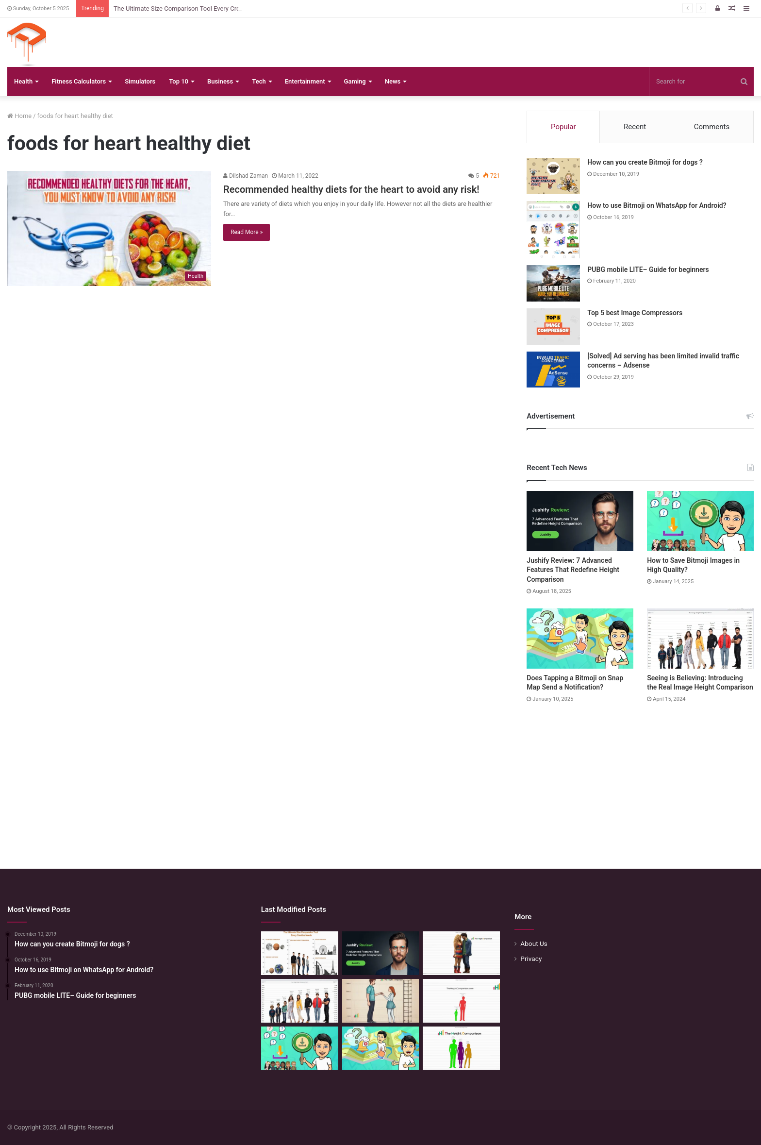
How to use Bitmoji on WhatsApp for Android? (656, 205)
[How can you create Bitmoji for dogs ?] (553, 176)
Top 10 (178, 81)
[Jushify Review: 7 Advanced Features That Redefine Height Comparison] (580, 521)
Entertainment (305, 81)
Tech (258, 81)
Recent (635, 126)
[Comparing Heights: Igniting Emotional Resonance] (380, 1001)
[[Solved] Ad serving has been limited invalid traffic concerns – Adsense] (553, 369)
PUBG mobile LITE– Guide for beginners (648, 269)
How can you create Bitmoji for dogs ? (645, 162)
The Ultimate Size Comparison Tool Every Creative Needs (193, 8)
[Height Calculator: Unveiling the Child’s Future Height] (461, 1048)
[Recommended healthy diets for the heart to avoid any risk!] (109, 228)
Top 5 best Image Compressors (634, 313)
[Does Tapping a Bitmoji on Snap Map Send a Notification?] (580, 638)
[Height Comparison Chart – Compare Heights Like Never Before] (461, 1001)
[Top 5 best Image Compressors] (553, 326)
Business (220, 81)
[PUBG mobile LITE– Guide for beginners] (553, 283)
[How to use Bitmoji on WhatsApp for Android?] (553, 229)
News (392, 81)
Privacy (531, 958)
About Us (533, 943)
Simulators (140, 81)
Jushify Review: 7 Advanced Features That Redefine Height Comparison (573, 569)
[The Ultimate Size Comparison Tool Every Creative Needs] (299, 953)
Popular (563, 126)
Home (19, 115)
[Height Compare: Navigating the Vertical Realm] (461, 953)
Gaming (355, 81)
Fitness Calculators (78, 81)
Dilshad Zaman (245, 175)
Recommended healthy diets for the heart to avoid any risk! (351, 189)
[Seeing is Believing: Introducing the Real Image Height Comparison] (700, 638)
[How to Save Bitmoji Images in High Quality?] (700, 521)
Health (23, 81)
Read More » (247, 232)
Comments (712, 126)
